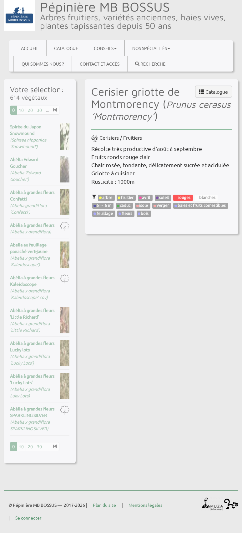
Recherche (150, 64)
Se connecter (28, 518)
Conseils (105, 48)
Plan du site (104, 505)
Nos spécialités (151, 48)
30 (39, 110)
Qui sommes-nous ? (43, 64)
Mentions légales (145, 505)
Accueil (29, 48)
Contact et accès (99, 64)
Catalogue (66, 48)
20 (30, 110)
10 (21, 110)
